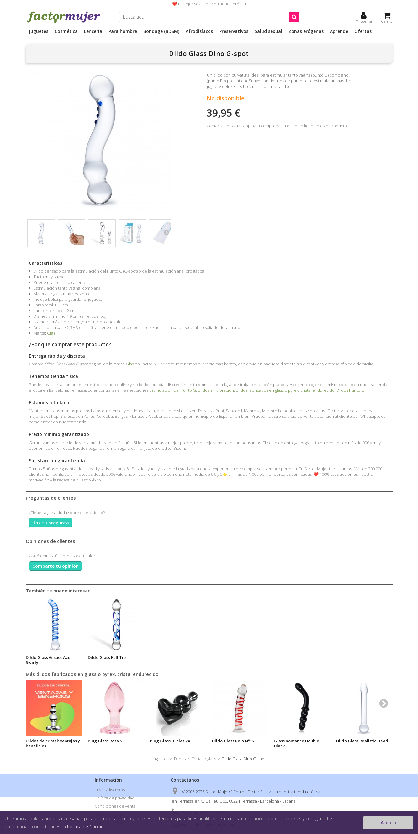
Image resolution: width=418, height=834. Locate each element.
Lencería (93, 31)
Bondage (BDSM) (161, 31)
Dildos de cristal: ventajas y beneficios (53, 743)
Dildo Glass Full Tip (107, 657)
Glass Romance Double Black (296, 743)
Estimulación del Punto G (172, 390)
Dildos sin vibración (216, 390)
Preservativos (233, 31)
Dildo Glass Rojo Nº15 (233, 741)
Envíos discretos (110, 790)
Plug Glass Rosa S (105, 741)
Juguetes (38, 31)
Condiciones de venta (115, 806)
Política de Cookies (86, 827)
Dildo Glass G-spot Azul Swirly (49, 660)
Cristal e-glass (203, 759)
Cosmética (66, 31)
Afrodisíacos (199, 31)
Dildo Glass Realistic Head (362, 741)
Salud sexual (268, 31)
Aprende (339, 31)
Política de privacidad (115, 798)
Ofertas (363, 31)
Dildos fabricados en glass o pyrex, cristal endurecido (285, 390)
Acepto (388, 823)
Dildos (180, 759)
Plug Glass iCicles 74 (170, 741)
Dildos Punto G (350, 390)
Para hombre (122, 31)
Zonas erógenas (306, 31)
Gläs (51, 333)
